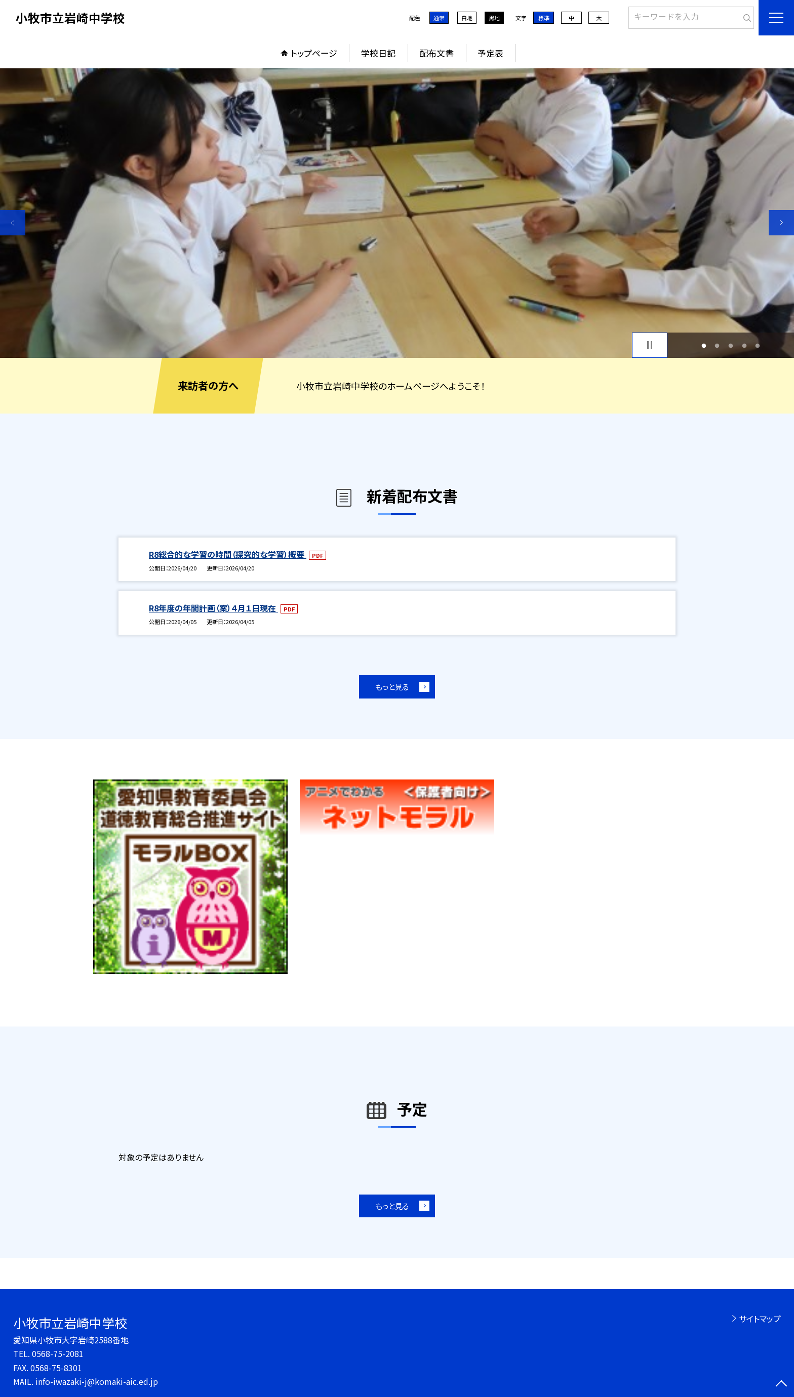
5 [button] (758, 345)
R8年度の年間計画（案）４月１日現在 (213, 608)
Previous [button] (12, 222)
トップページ (314, 53)
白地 (466, 18)
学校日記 (378, 53)
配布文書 (436, 53)
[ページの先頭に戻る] (781, 1384)
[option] (397, 213)
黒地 (494, 18)
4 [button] (744, 345)
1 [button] (703, 345)
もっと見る (392, 686)
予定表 (490, 53)
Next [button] (781, 222)
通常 (439, 18)
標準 (543, 18)
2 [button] (717, 345)
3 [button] (731, 345)
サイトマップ (760, 1318)
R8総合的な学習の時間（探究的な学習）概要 (227, 554)
